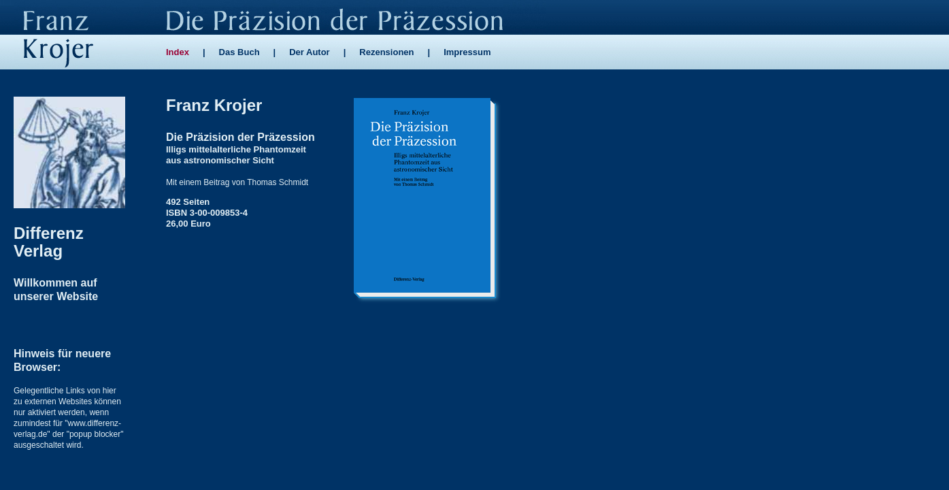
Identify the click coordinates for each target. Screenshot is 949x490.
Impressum (467, 52)
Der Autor (309, 52)
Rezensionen (386, 52)
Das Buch (239, 52)
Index (177, 52)
